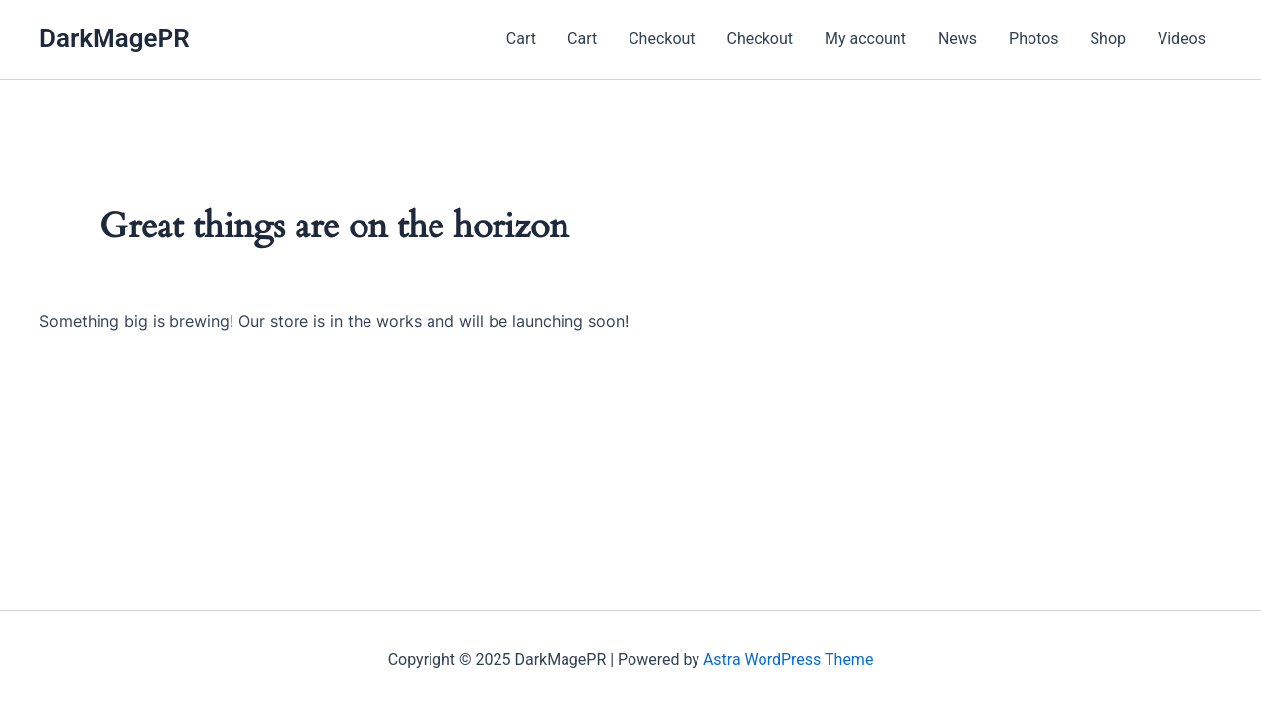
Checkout (662, 39)
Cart (521, 39)
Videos (1182, 39)
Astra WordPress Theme (788, 659)
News (957, 39)
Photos (1034, 39)
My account (865, 39)
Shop (1108, 39)
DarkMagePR (114, 38)
